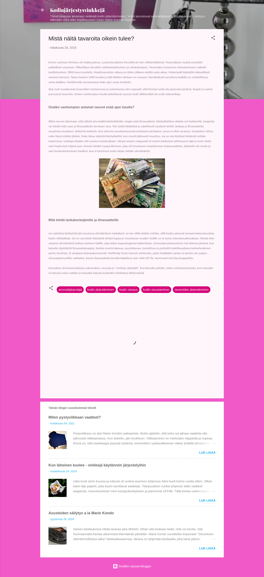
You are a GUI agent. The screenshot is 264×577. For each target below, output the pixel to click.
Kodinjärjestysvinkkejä (77, 10)
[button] (213, 38)
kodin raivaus (128, 289)
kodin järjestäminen (100, 289)
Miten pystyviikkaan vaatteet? (74, 417)
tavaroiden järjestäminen (191, 289)
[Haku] (221, 11)
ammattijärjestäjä (70, 289)
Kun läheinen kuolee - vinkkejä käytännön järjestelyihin (97, 465)
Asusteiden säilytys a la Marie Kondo (81, 513)
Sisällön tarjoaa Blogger (132, 566)
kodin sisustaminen (156, 289)
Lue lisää (207, 452)
